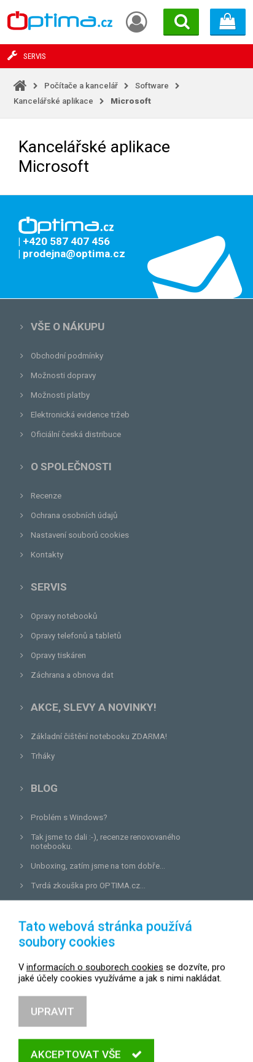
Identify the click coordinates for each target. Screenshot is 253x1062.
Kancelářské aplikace (53, 101)
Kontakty (47, 554)
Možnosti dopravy (63, 375)
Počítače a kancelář (81, 85)
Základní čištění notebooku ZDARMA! (99, 736)
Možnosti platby (60, 395)
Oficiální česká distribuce (76, 434)
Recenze (46, 495)
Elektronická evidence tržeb (80, 414)
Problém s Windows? (69, 817)
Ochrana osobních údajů (74, 515)
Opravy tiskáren (58, 655)
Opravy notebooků (64, 616)
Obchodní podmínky (67, 355)
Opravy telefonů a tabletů (76, 635)
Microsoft (131, 101)
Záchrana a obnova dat (72, 675)
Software (152, 85)
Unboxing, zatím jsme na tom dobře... (98, 865)
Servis (49, 587)
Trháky (43, 756)
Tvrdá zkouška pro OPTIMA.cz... (88, 885)
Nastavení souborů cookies (80, 535)
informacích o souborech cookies (94, 1010)
